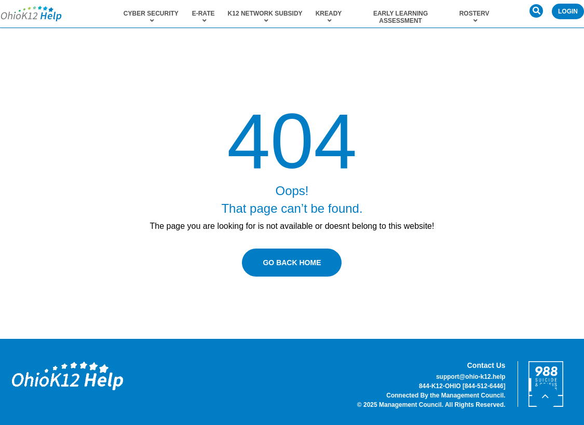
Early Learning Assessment (400, 17)
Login (568, 11)
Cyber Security (151, 17)
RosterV (474, 17)
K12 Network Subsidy (265, 17)
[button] (536, 11)
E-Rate (203, 17)
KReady (329, 17)
